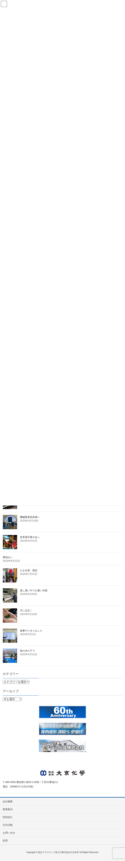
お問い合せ (9, 832)
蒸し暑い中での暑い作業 (33, 590)
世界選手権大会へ (30, 537)
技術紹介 (8, 817)
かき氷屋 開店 (28, 570)
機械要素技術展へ (30, 517)
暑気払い (8, 557)
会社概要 (8, 801)
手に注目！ (26, 610)
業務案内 (8, 809)
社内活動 (8, 824)
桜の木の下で (27, 650)
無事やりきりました (31, 630)
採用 (5, 840)
